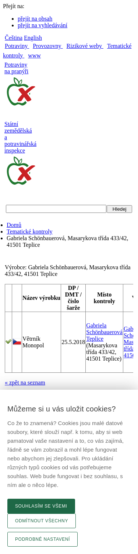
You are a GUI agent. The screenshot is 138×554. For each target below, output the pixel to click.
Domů (14, 225)
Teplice (94, 339)
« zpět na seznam (25, 382)
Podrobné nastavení (42, 539)
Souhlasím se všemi (41, 506)
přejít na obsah (35, 18)
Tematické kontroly (30, 231)
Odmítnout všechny (41, 520)
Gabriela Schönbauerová (104, 328)
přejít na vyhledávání (42, 25)
